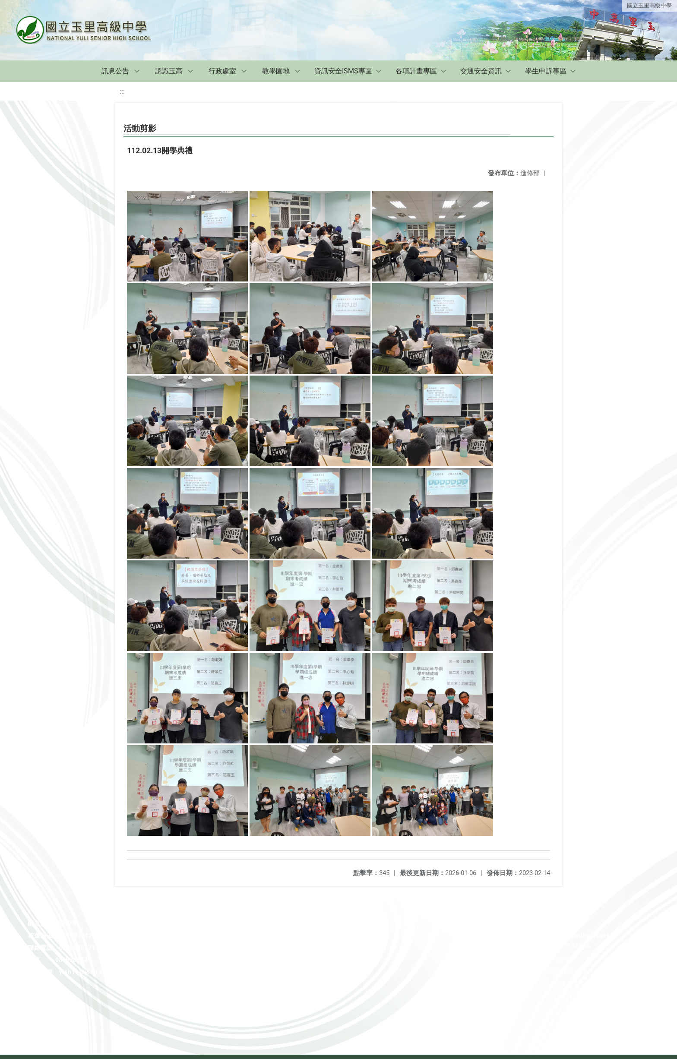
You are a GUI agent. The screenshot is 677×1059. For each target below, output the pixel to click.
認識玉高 (169, 71)
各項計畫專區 (416, 71)
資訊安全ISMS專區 (343, 71)
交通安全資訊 (481, 71)
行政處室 (222, 71)
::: (122, 91)
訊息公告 (115, 71)
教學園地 (276, 71)
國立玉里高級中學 (649, 5)
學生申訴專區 (545, 71)
